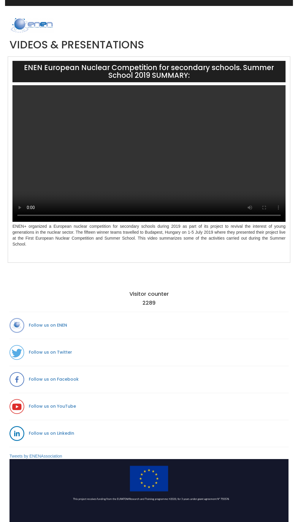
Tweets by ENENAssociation (35, 456)
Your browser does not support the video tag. (149, 153)
